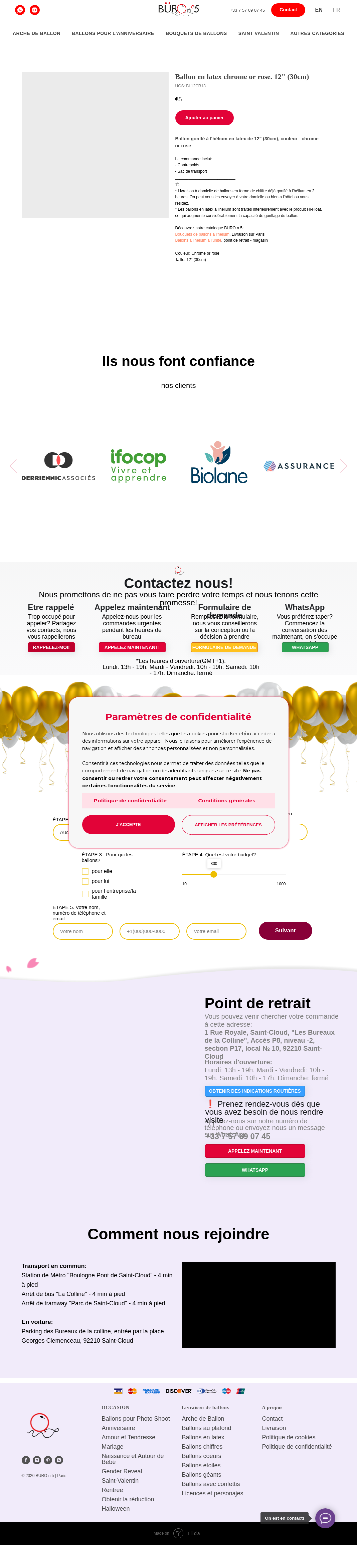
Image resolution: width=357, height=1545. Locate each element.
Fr (336, 10)
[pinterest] (48, 1460)
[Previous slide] (13, 466)
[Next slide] (343, 466)
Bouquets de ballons (196, 33)
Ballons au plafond (206, 1428)
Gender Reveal (122, 1471)
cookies (305, 1437)
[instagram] (35, 10)
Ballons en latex (203, 1437)
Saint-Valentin (120, 1480)
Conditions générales (226, 800)
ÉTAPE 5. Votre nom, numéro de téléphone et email (79, 912)
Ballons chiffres (202, 1446)
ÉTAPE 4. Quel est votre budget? (219, 854)
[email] (216, 931)
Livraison (274, 1428)
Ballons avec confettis (211, 1484)
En (319, 10)
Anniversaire (118, 1428)
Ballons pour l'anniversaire (113, 33)
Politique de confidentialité (130, 800)
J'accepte (128, 824)
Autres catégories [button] (317, 33)
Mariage (113, 1446)
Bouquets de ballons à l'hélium (202, 234)
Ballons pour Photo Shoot (136, 1418)
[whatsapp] (20, 10)
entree (114, 1490)
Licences (194, 1493)
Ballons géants (201, 1474)
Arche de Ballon (36, 33)
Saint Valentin (258, 33)
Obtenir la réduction (128, 1499)
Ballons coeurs (201, 1456)
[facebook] (26, 1460)
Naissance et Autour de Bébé (133, 1459)
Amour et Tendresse (129, 1437)
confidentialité (313, 1446)
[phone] (150, 931)
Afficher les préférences (228, 824)
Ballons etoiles (201, 1465)
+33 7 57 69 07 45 (247, 10)
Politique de (278, 1437)
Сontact (272, 1418)
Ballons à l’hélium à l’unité (198, 240)
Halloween (116, 1508)
